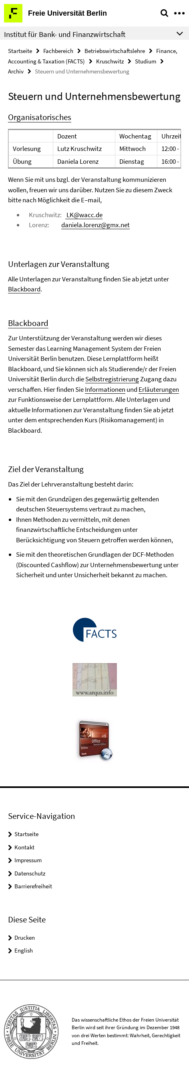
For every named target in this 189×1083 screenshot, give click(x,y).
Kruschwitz (110, 61)
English (23, 950)
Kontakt (24, 847)
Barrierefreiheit (33, 886)
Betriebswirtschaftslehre (114, 51)
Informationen (105, 389)
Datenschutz (29, 873)
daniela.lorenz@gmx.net (95, 224)
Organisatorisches (39, 117)
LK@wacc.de (84, 214)
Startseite (20, 51)
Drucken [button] (24, 937)
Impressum (28, 860)
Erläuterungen (159, 389)
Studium (145, 61)
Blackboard (24, 289)
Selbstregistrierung (112, 379)
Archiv (16, 71)
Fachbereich (58, 51)
